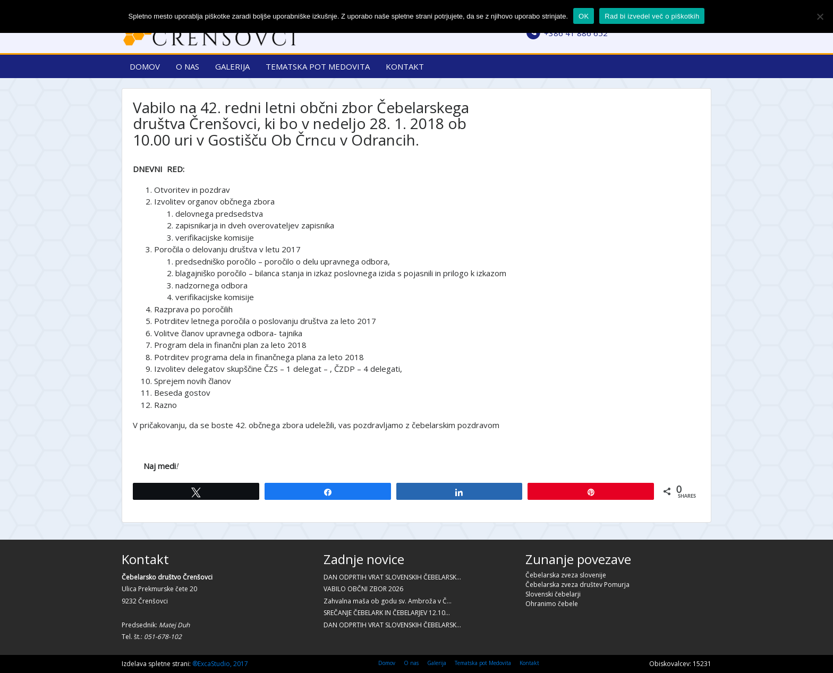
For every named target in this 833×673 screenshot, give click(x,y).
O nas (187, 66)
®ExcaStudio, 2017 (220, 663)
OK (584, 16)
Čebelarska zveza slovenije (565, 575)
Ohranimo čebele (551, 603)
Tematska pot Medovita (318, 66)
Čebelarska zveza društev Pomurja (577, 584)
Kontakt (405, 66)
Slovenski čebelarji (553, 594)
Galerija (232, 66)
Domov (145, 66)
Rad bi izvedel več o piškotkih (652, 16)
